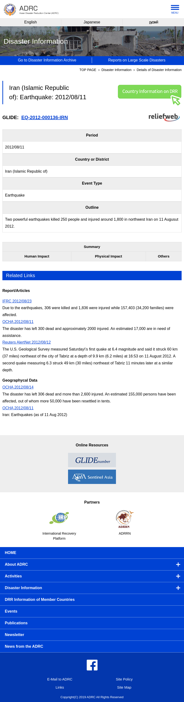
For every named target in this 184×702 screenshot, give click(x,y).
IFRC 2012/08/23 (17, 301)
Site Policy (124, 679)
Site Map (124, 687)
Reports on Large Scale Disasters (136, 60)
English (30, 22)
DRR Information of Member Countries (40, 600)
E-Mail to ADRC (59, 679)
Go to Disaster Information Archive (47, 60)
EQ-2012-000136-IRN (44, 117)
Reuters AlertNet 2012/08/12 (26, 342)
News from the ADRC (24, 646)
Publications (16, 623)
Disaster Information (116, 70)
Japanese (92, 22)
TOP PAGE (88, 70)
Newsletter (14, 635)
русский (153, 22)
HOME (10, 553)
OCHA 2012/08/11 (18, 322)
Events (11, 611)
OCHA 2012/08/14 (18, 387)
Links (60, 687)
